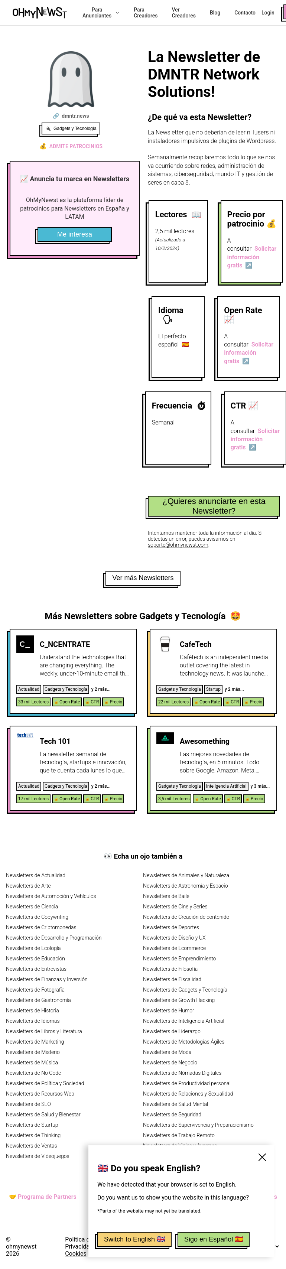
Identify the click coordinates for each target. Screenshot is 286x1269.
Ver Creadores (184, 13)
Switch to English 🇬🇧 (134, 1239)
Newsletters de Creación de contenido (186, 917)
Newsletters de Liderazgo (172, 1031)
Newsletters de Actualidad (35, 875)
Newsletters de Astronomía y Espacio (185, 886)
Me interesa (74, 234)
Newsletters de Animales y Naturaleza (186, 875)
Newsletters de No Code (33, 1073)
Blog (215, 13)
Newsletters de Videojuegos (37, 1156)
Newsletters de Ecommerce (174, 948)
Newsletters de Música (32, 1062)
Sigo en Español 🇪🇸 (213, 1239)
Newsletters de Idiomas (33, 1021)
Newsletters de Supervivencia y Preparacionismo (198, 1125)
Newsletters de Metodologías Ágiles (183, 1042)
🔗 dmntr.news (71, 116)
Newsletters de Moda (167, 1052)
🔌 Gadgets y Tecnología (71, 128)
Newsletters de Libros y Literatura (44, 1031)
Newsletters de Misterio (33, 1052)
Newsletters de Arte (28, 886)
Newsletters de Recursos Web (40, 1094)
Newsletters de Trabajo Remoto (179, 1135)
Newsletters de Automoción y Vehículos (51, 896)
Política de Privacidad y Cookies (81, 1246)
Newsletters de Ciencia (32, 907)
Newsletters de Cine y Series (175, 907)
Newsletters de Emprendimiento (179, 958)
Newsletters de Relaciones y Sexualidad (188, 1094)
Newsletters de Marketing (35, 1042)
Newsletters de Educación (35, 958)
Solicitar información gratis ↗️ (252, 257)
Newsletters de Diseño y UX (174, 938)
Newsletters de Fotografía (35, 990)
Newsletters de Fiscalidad (172, 979)
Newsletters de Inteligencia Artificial (183, 1021)
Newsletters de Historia (32, 1010)
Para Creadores (145, 13)
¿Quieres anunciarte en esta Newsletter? (214, 506)
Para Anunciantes (101, 13)
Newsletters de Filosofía (170, 969)
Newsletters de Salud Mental (175, 1104)
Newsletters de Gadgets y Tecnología (185, 990)
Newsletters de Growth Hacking (179, 1000)
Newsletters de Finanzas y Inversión (47, 979)
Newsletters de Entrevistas (36, 969)
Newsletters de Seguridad (172, 1114)
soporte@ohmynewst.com (178, 545)
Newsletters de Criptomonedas (41, 927)
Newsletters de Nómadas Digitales (182, 1073)
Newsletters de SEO (28, 1104)
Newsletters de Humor (168, 1010)
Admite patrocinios (71, 146)
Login (267, 13)
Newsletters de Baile (166, 896)
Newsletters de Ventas (31, 1146)
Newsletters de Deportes (171, 927)
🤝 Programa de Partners (43, 1196)
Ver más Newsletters (142, 578)
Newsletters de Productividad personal (187, 1083)
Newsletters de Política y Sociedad (45, 1083)
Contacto (245, 13)
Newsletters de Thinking (33, 1135)
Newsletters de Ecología (33, 948)
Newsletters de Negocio (170, 1062)
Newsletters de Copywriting (37, 917)
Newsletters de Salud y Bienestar (43, 1114)
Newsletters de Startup (32, 1125)
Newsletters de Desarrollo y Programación (53, 938)
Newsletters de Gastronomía (38, 1000)
